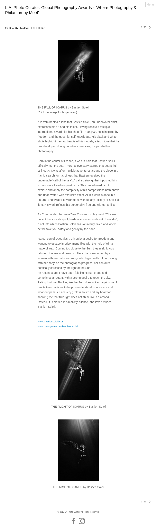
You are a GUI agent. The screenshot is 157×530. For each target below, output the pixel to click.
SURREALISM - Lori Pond (17, 28)
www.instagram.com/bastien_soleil (58, 326)
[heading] (78, 13)
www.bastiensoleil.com (51, 321)
